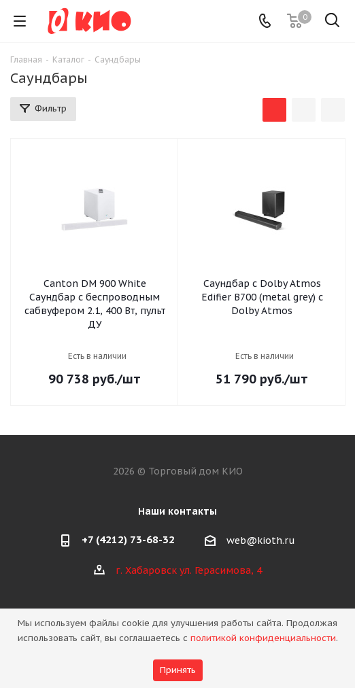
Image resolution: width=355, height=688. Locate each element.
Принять (178, 670)
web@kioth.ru (260, 540)
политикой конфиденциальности (263, 638)
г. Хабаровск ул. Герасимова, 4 (189, 570)
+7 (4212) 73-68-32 (128, 539)
